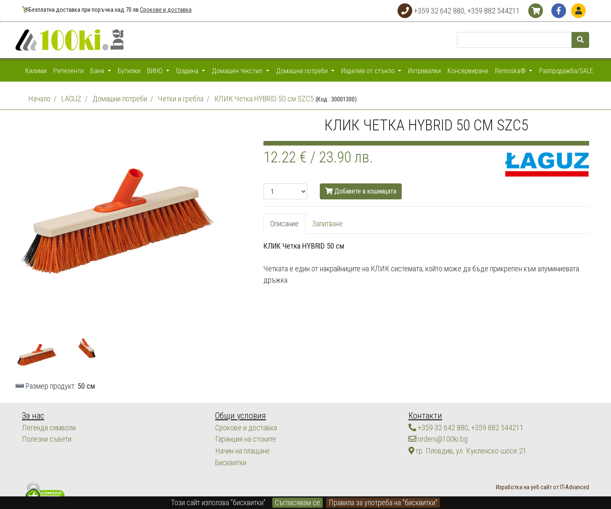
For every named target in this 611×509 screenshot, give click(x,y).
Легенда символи (48, 427)
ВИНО (155, 71)
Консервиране (468, 71)
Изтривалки (424, 71)
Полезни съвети (46, 438)
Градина (188, 71)
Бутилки (129, 71)
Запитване (327, 223)
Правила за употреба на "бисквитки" (383, 502)
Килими (36, 71)
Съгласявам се (297, 502)
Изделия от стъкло (368, 71)
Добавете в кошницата (360, 191)
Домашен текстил (238, 71)
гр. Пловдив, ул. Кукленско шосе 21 (466, 449)
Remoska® (511, 71)
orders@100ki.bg (438, 438)
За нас (32, 415)
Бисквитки (230, 461)
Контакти (424, 415)
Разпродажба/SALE (566, 71)
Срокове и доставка (166, 9)
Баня (98, 71)
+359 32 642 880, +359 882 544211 (466, 427)
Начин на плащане (242, 449)
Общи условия (239, 415)
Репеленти (68, 71)
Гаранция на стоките (245, 438)
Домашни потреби (302, 71)
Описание (284, 223)
